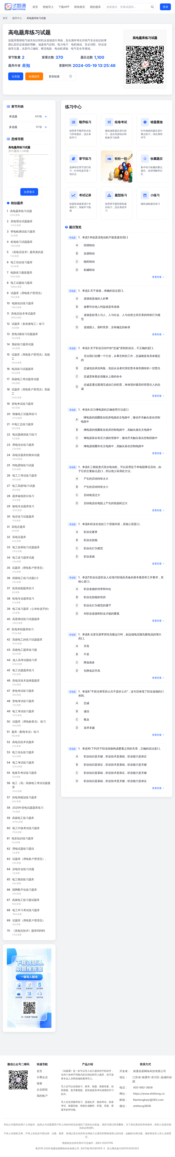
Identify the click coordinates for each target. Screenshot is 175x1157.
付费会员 (42, 1077)
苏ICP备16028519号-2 (93, 1148)
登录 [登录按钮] (165, 7)
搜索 (39, 1083)
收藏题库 (34, 76)
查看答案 (158, 276)
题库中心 (17, 18)
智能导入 (48, 7)
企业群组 (42, 1089)
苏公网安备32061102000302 (123, 1148)
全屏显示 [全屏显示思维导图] (29, 192)
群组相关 (79, 7)
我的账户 (42, 1095)
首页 (35, 7)
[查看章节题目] (45, 116)
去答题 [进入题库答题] (16, 76)
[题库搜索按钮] (152, 6)
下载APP (63, 7)
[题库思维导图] (28, 165)
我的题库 (95, 7)
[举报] (70, 76)
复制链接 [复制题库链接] (54, 76)
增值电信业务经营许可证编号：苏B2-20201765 (87, 1142)
